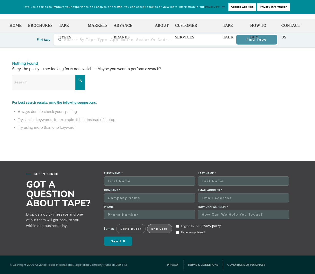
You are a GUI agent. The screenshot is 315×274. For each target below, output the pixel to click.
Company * (112, 190)
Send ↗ (118, 241)
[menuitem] (15, 26)
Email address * (210, 190)
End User (159, 229)
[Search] (48, 82)
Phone (109, 207)
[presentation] (254, 232)
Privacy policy (210, 226)
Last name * (207, 173)
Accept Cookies (242, 7)
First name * (113, 173)
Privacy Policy (215, 7)
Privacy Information (273, 7)
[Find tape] (148, 40)
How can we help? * (213, 207)
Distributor (131, 229)
